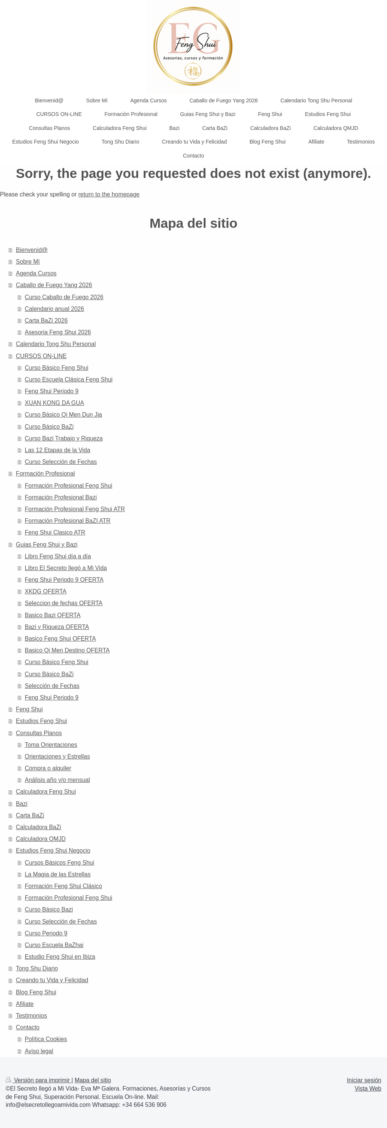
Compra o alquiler (48, 768)
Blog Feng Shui (36, 992)
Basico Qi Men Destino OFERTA (67, 650)
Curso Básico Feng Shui (56, 368)
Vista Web (368, 1088)
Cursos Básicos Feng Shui (59, 862)
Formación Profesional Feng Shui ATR (75, 509)
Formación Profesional (45, 473)
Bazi (21, 803)
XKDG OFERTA (46, 591)
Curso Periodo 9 (46, 933)
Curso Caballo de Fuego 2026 (64, 297)
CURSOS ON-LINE (41, 356)
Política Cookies (46, 1039)
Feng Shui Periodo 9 (52, 391)
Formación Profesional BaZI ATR (68, 521)
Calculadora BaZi (38, 827)
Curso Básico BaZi (49, 426)
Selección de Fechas (52, 686)
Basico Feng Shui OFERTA (60, 638)
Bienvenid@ (32, 250)
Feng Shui (29, 709)
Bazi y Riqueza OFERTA (57, 627)
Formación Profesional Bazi (61, 497)
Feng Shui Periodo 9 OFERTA (64, 579)
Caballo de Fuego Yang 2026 (54, 285)
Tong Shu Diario (37, 968)
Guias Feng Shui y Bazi (46, 544)
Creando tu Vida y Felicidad (52, 980)
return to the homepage (108, 194)
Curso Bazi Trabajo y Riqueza (64, 438)
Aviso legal (39, 1051)
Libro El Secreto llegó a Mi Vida (66, 568)
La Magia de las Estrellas (58, 874)
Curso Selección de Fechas (61, 462)
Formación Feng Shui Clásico (63, 886)
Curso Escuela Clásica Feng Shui (69, 379)
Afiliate (25, 1004)
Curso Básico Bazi (49, 909)
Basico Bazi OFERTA (53, 615)
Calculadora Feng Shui (46, 791)
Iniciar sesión (364, 1080)
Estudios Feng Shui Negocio (53, 850)
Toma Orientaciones (51, 745)
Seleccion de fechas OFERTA (64, 603)
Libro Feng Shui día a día (58, 556)
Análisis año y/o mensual (57, 780)
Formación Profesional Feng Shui (68, 485)
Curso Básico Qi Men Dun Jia (63, 414)
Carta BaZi (30, 815)
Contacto (27, 1027)
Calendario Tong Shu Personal (56, 344)
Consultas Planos (39, 733)
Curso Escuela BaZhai (54, 945)
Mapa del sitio (92, 1080)
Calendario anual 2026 (54, 309)
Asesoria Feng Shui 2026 (58, 332)
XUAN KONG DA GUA (54, 403)
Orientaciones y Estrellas (57, 756)
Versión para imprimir (38, 1080)
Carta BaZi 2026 (46, 320)
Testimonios (31, 1015)
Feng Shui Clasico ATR (55, 532)
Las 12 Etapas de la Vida (57, 450)
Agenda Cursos (36, 273)
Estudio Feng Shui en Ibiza (60, 956)
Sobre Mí (28, 261)
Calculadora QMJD (41, 839)
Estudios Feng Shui (41, 721)
